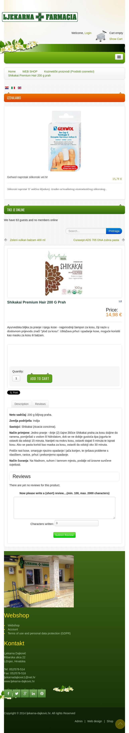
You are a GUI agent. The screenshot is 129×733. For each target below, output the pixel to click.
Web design (94, 721)
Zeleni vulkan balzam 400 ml (27, 240)
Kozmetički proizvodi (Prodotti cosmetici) (69, 71)
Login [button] (88, 33)
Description (22, 404)
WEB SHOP (29, 71)
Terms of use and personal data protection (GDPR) (39, 633)
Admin (79, 721)
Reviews (40, 404)
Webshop (14, 625)
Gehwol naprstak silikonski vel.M (27, 177)
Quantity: (18, 371)
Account (13, 629)
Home (12, 71)
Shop (110, 721)
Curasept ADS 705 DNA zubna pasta (96, 240)
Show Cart (115, 39)
